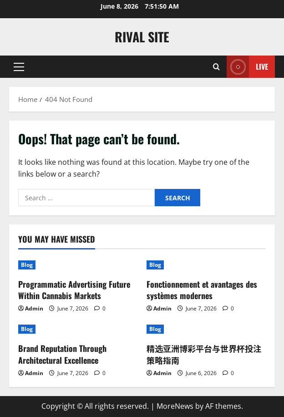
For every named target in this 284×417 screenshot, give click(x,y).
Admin (34, 308)
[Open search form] (216, 67)
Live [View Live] (247, 67)
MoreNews (175, 406)
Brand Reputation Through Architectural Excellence (62, 354)
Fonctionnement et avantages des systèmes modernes (202, 289)
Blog (27, 265)
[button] (19, 66)
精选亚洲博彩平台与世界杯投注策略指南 (204, 354)
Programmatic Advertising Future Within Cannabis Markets (74, 289)
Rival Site (142, 36)
